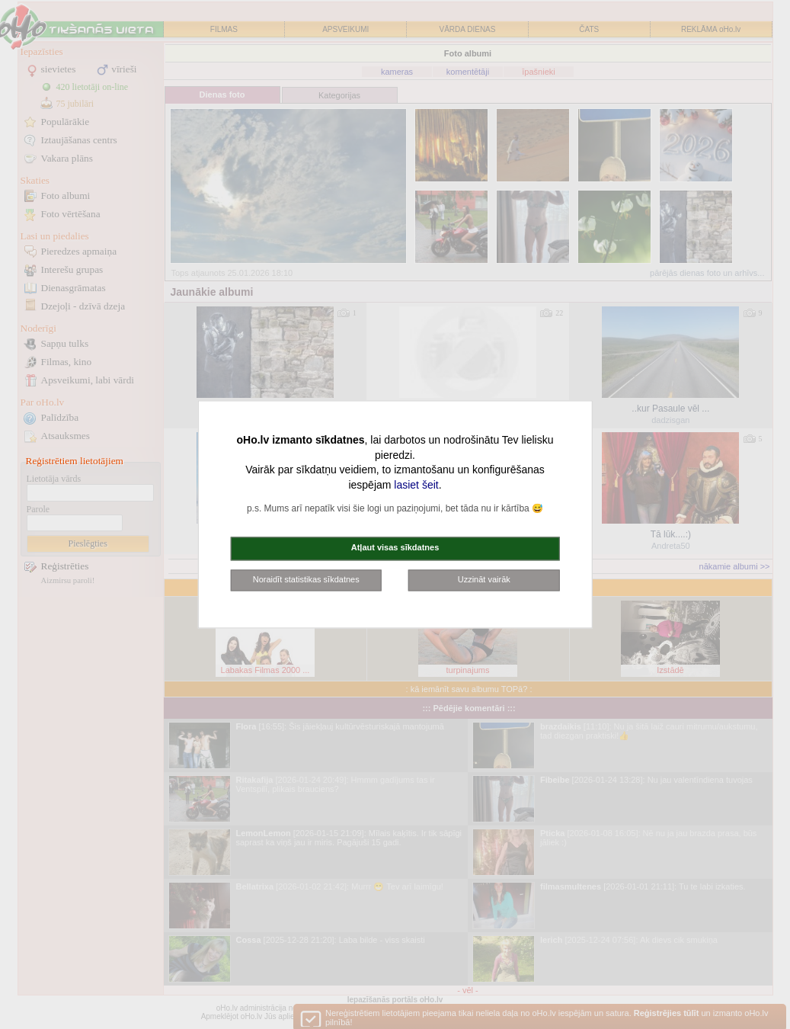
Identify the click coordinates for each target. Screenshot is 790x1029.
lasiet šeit (416, 485)
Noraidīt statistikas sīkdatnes (306, 579)
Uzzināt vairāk (484, 579)
